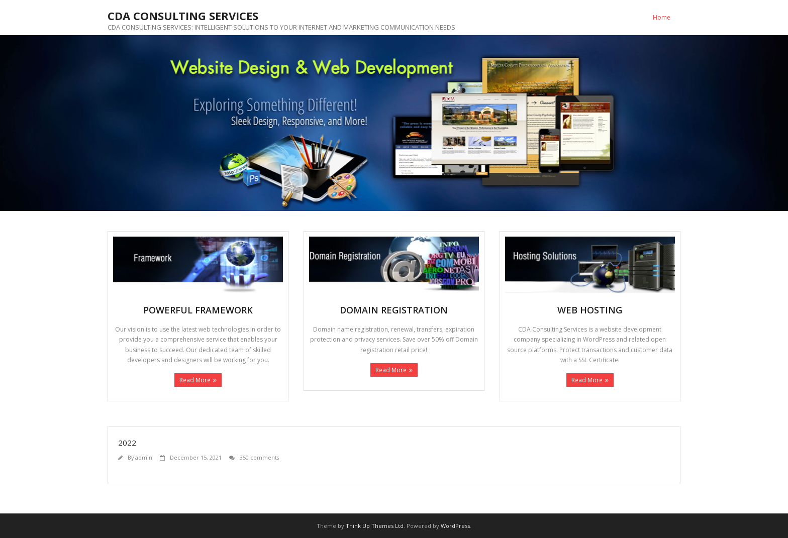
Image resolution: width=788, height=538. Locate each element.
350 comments (259, 457)
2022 (127, 443)
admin (143, 457)
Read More (195, 380)
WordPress (455, 525)
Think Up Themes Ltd (375, 525)
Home (661, 17)
